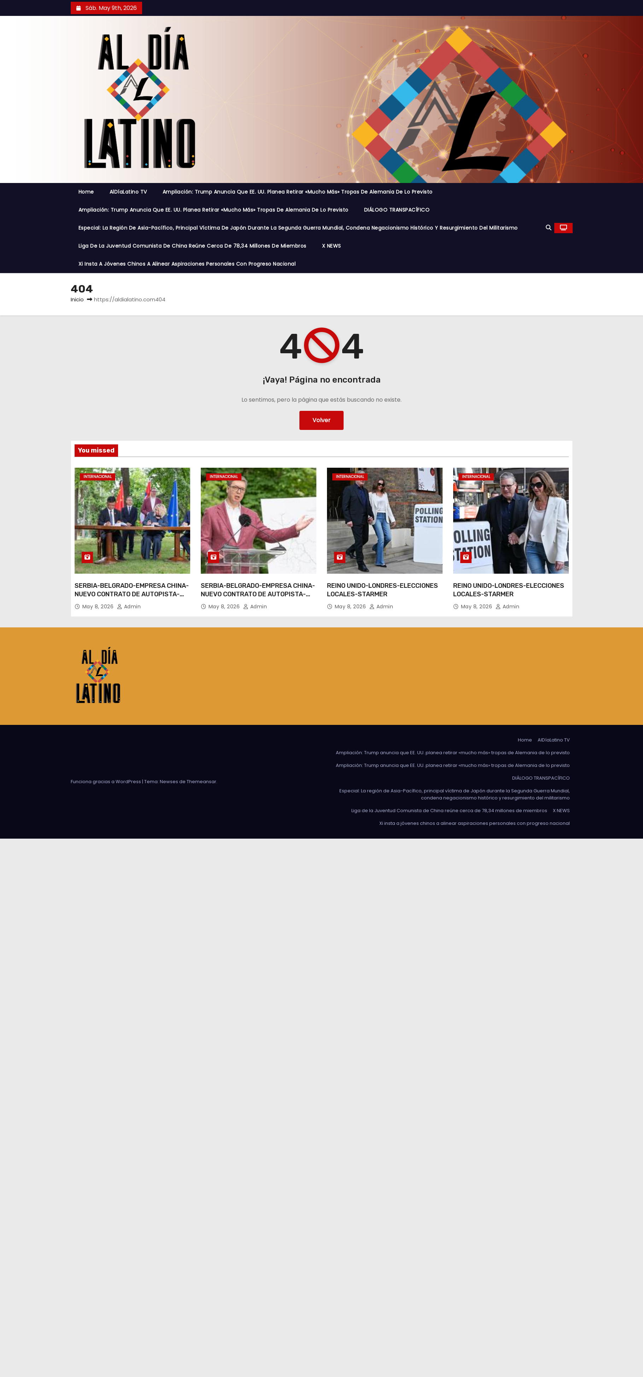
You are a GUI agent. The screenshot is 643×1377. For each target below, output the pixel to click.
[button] (548, 228)
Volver (321, 420)
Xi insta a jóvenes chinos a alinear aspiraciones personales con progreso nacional (187, 263)
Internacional (97, 476)
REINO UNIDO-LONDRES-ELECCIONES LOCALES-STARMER (382, 590)
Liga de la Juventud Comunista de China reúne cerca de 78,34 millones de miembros (192, 245)
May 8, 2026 (98, 606)
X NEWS (331, 245)
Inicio (77, 299)
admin (129, 606)
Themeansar (201, 781)
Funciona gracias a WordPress (106, 781)
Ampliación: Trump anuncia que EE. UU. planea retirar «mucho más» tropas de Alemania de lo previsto (298, 191)
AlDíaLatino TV (128, 191)
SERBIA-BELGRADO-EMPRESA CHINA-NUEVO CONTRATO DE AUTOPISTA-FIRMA (132, 594)
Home (86, 191)
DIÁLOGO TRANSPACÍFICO (397, 209)
